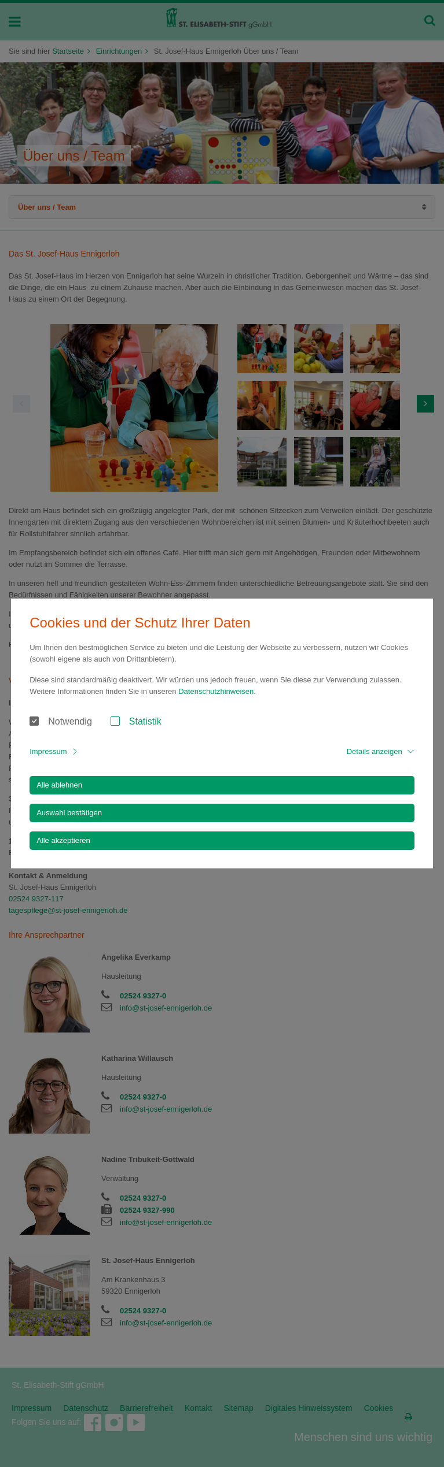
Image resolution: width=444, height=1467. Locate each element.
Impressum (48, 751)
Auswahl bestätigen (69, 812)
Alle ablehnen (59, 785)
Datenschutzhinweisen (216, 691)
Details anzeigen (374, 751)
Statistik (145, 721)
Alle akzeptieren (63, 840)
